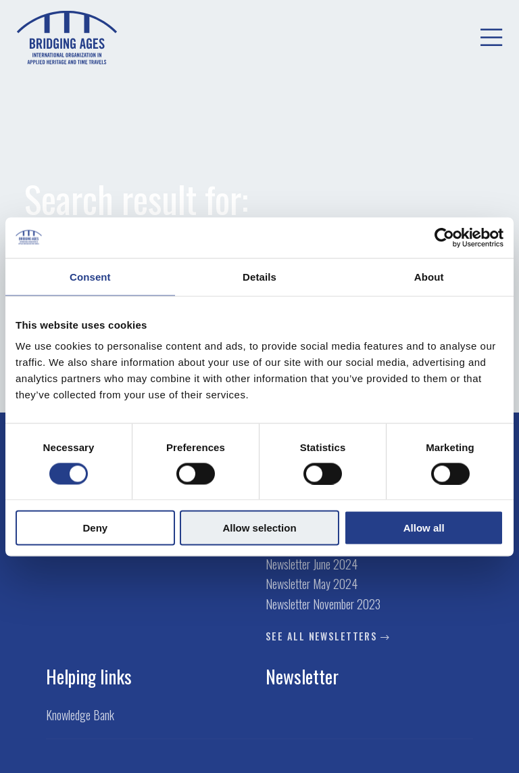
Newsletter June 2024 (311, 564)
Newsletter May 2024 (311, 584)
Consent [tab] (90, 276)
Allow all (424, 528)
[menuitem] (491, 38)
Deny (94, 528)
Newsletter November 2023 (323, 604)
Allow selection (259, 528)
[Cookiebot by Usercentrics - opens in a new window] (444, 237)
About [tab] (429, 276)
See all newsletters (321, 636)
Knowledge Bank (80, 715)
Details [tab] (259, 276)
